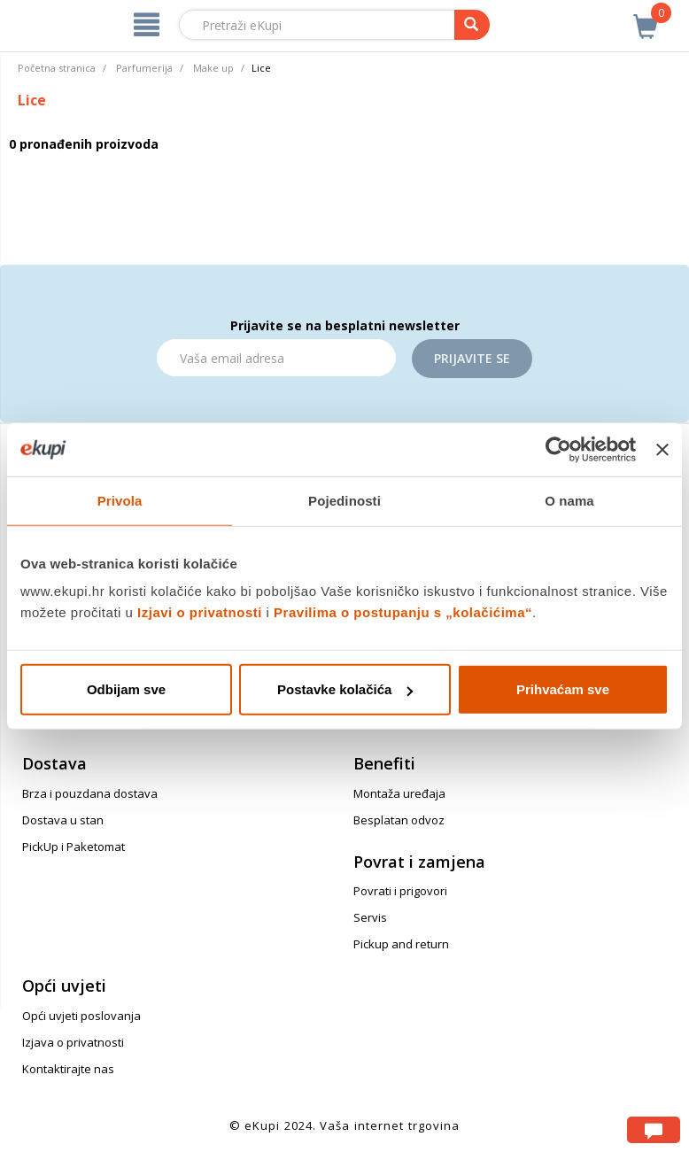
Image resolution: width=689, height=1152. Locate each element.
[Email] (276, 357)
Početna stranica (57, 67)
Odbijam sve (126, 689)
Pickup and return (401, 944)
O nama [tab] (569, 499)
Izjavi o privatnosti (199, 612)
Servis (370, 917)
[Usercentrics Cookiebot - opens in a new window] (558, 449)
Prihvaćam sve (562, 689)
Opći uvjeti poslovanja (81, 1016)
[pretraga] (472, 25)
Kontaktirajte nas (68, 1069)
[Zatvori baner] (662, 449)
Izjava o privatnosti (73, 1042)
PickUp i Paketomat (73, 846)
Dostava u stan (63, 820)
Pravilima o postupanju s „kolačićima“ (403, 612)
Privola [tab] (120, 499)
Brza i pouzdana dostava (90, 793)
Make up (213, 67)
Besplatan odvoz (399, 820)
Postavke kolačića (345, 689)
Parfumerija (144, 67)
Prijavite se (472, 358)
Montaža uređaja (399, 793)
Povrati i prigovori (400, 891)
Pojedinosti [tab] (344, 499)
